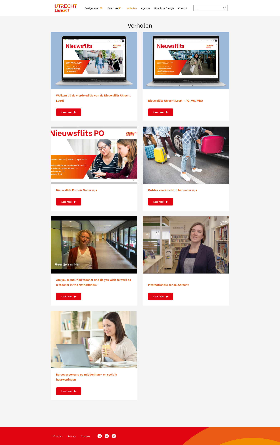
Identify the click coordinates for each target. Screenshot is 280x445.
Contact (182, 8)
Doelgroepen (92, 8)
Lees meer (66, 112)
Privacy (72, 436)
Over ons (113, 8)
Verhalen (132, 8)
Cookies (85, 436)
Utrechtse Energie (164, 8)
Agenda (145, 8)
